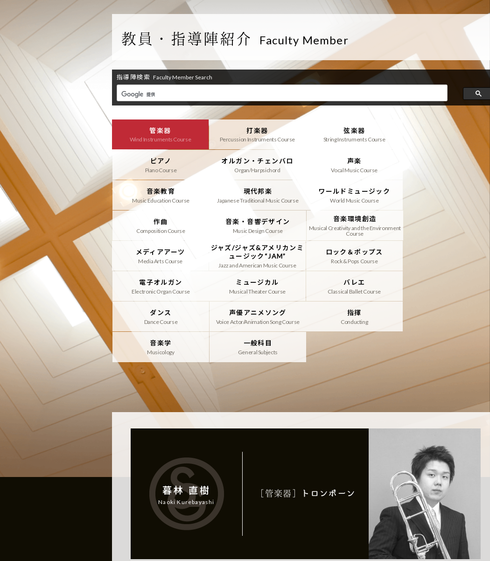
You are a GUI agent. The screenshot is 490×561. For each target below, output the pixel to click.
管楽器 (160, 134)
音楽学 (257, 286)
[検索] (281, 94)
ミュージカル (160, 256)
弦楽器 (354, 134)
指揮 (160, 286)
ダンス (354, 256)
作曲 (257, 195)
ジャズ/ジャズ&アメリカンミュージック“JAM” (257, 225)
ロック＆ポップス (354, 225)
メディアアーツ (160, 225)
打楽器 (257, 134)
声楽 (257, 165)
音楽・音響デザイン (354, 195)
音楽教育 (354, 165)
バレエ (257, 256)
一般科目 (354, 286)
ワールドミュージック (160, 195)
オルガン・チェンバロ (160, 165)
